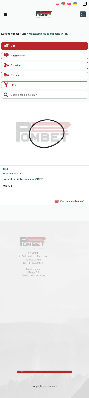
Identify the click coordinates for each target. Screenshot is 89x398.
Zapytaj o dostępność (69, 201)
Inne (10, 84)
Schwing (12, 65)
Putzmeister (14, 55)
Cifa (9, 45)
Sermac (12, 75)
